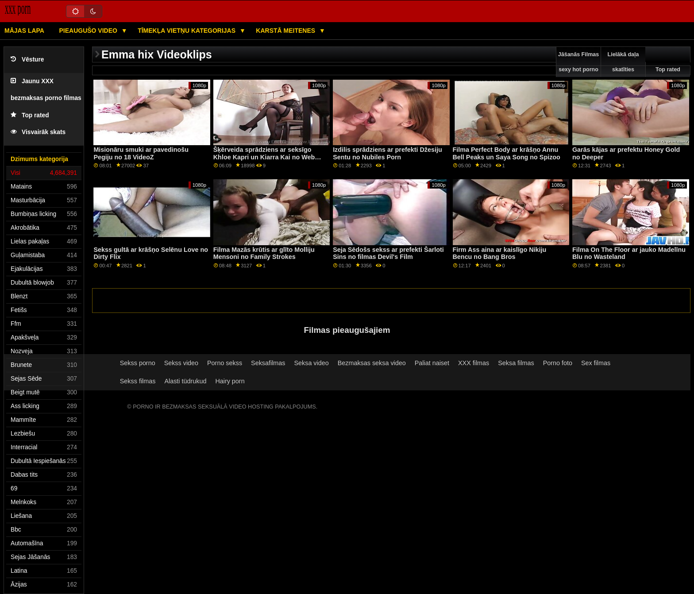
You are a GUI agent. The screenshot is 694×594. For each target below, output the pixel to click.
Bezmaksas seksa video (372, 362)
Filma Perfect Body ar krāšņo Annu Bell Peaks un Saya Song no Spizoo (506, 153)
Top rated (30, 115)
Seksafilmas (268, 362)
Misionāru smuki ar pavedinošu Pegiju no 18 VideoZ (141, 153)
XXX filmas (473, 362)
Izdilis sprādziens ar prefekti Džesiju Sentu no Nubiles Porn (387, 153)
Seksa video (311, 362)
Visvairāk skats (38, 132)
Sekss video (181, 362)
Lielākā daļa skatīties (623, 62)
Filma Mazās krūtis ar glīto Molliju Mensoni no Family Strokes (264, 253)
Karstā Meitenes (286, 30)
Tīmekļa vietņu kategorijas (187, 30)
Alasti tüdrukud (185, 381)
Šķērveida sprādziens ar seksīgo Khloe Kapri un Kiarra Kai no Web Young (264, 157)
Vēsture (27, 59)
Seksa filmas (516, 362)
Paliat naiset (432, 362)
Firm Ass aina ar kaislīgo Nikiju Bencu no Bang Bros (500, 253)
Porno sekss (224, 362)
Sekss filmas (138, 381)
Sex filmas (595, 362)
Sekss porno (137, 362)
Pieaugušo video (89, 30)
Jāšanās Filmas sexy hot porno (578, 62)
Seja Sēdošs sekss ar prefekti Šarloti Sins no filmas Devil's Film (388, 253)
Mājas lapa (24, 30)
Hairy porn (229, 381)
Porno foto (557, 362)
